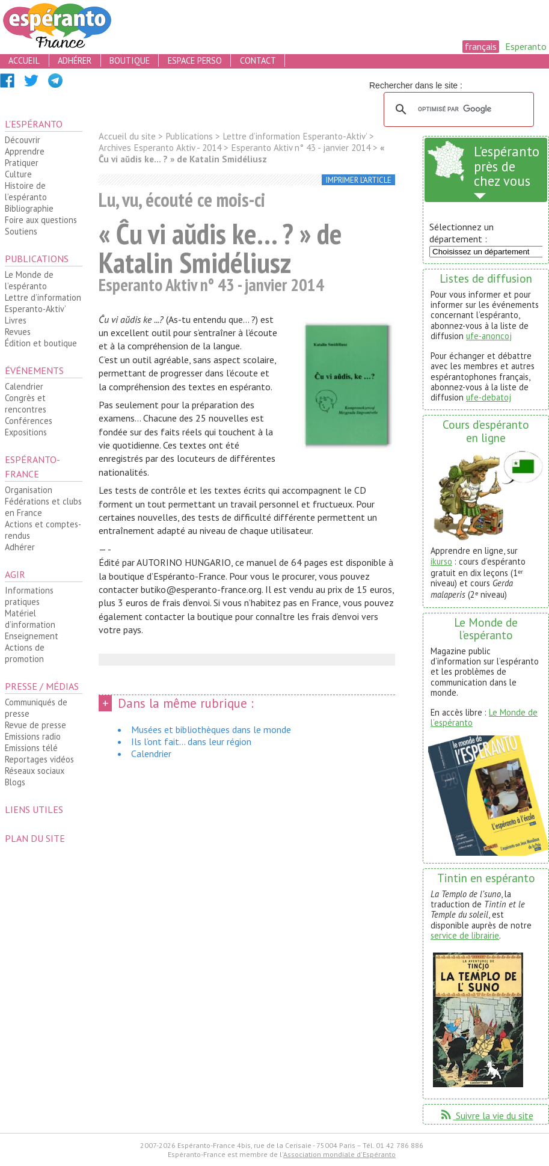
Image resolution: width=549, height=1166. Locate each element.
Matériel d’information (30, 618)
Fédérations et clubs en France (43, 507)
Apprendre (24, 151)
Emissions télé (31, 747)
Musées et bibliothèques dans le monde (211, 729)
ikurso (441, 561)
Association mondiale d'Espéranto (339, 1154)
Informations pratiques (29, 596)
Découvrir (22, 140)
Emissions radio (33, 736)
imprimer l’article (358, 180)
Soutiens (21, 231)
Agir (15, 574)
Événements (34, 370)
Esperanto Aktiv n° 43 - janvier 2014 (300, 147)
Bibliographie (29, 208)
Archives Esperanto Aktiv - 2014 (160, 147)
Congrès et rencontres (25, 403)
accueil (24, 60)
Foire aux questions (41, 220)
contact (258, 60)
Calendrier (24, 386)
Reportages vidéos (39, 759)
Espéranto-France (32, 466)
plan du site (35, 838)
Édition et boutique (41, 343)
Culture (18, 174)
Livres (15, 320)
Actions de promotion (24, 653)
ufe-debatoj (488, 397)
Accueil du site (127, 136)
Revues (18, 331)
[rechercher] (457, 109)
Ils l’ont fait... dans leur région (191, 741)
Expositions (26, 432)
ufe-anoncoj (489, 336)
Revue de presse (35, 725)
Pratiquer (21, 162)
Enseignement (31, 636)
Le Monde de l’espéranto (29, 280)
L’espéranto (34, 124)
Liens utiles (34, 809)
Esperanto (526, 46)
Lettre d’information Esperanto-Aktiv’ (43, 303)
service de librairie (465, 935)
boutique (129, 60)
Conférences (28, 420)
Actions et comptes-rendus (43, 529)
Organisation (28, 490)
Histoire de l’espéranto (26, 191)
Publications (37, 259)
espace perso (195, 60)
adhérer (74, 60)
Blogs (15, 782)
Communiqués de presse (36, 707)
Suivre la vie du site (486, 1115)
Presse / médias (42, 686)
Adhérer (20, 547)
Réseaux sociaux (34, 770)
